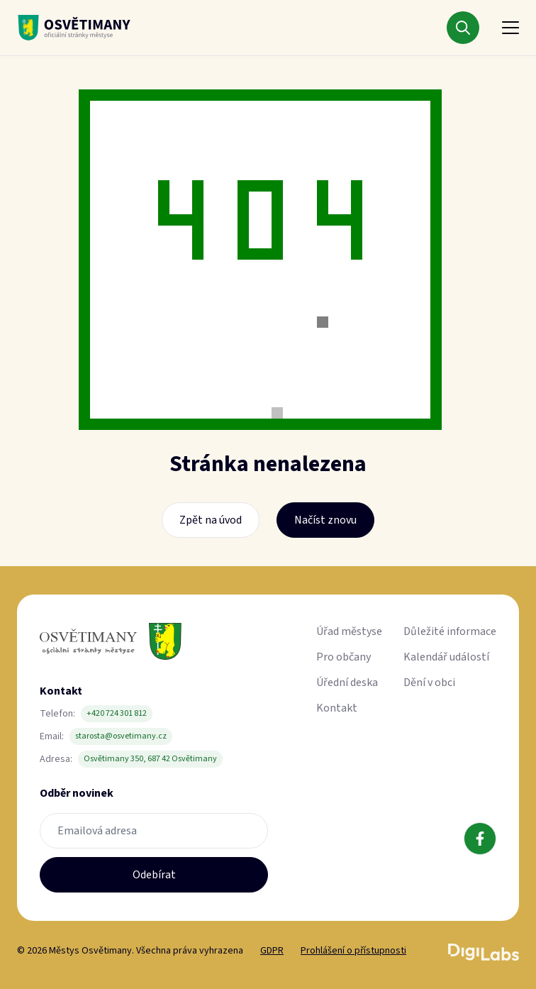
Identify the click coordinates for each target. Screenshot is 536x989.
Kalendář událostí (446, 657)
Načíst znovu (325, 520)
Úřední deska (347, 682)
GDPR (272, 951)
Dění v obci (429, 682)
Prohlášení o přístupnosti (353, 951)
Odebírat (154, 875)
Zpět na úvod (210, 520)
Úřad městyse (349, 631)
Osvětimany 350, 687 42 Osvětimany (150, 759)
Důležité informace (449, 631)
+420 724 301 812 (116, 713)
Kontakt (336, 708)
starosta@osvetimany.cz (121, 736)
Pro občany (343, 657)
